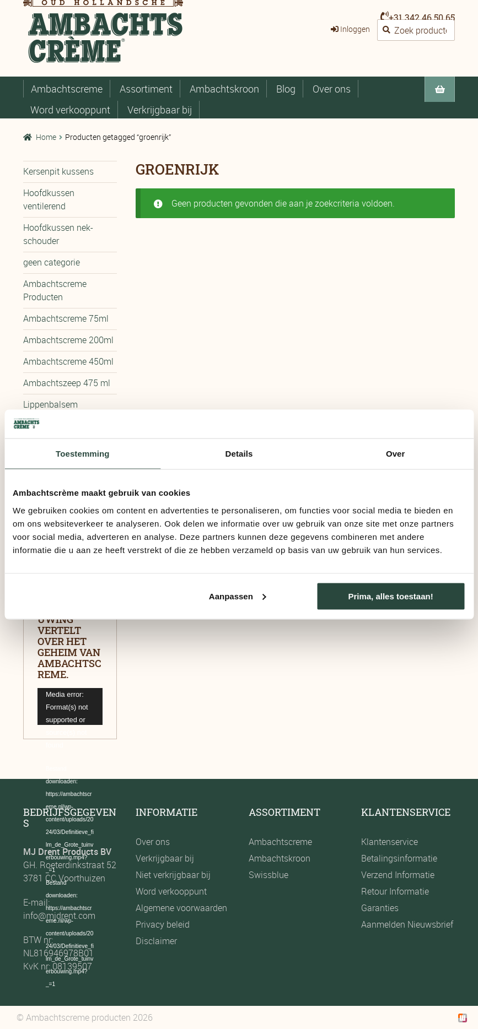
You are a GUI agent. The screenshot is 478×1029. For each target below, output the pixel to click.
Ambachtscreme (67, 89)
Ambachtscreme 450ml (68, 361)
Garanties (380, 908)
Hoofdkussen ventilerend (48, 199)
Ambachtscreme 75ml (66, 318)
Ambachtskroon (224, 89)
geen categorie (51, 262)
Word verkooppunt (70, 110)
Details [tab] (239, 453)
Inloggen (355, 29)
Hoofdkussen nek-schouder (58, 234)
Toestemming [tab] (83, 453)
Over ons (332, 89)
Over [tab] (395, 453)
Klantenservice (389, 842)
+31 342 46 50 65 (422, 17)
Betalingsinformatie (399, 858)
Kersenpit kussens (58, 171)
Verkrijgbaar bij (159, 110)
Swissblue (268, 875)
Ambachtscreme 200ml (68, 340)
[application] (70, 706)
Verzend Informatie (397, 875)
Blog (286, 89)
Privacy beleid (163, 924)
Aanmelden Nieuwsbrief (407, 924)
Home (46, 137)
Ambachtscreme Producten (55, 290)
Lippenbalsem (50, 404)
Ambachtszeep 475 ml (66, 383)
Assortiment (146, 89)
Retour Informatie (395, 891)
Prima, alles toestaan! (390, 595)
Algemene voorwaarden (181, 908)
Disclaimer (156, 941)
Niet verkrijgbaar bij (173, 875)
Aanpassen (237, 595)
